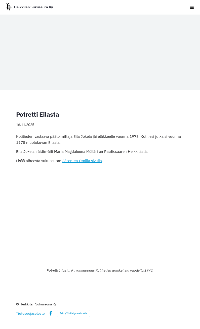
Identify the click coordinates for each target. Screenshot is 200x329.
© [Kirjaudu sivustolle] (18, 304)
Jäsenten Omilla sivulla (82, 160)
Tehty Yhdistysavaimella (73, 313)
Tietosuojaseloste (30, 313)
